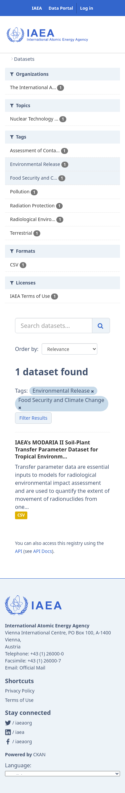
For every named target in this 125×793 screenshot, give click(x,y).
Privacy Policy (19, 690)
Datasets (24, 58)
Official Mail (32, 667)
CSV (21, 515)
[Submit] (101, 325)
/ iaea (14, 732)
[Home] (6, 58)
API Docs (42, 551)
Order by (26, 349)
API (18, 551)
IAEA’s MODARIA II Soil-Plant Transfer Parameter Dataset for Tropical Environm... (56, 449)
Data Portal (61, 8)
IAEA (37, 8)
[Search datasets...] (53, 325)
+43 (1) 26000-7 (44, 660)
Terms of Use (19, 700)
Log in (86, 8)
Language (17, 765)
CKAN (39, 754)
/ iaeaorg (18, 723)
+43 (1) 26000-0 (47, 653)
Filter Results (33, 418)
